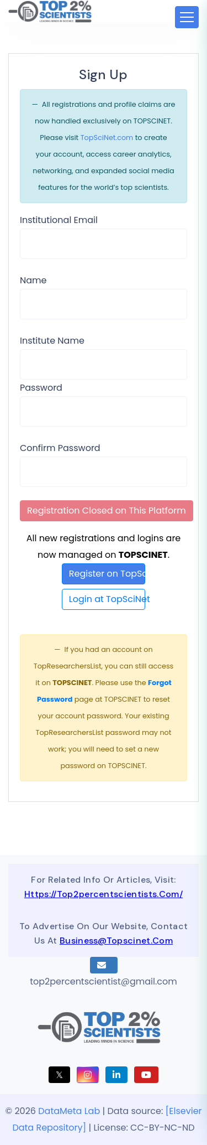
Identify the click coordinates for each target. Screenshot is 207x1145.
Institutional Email (59, 220)
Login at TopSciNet (107, 599)
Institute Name (52, 340)
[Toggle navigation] (187, 17)
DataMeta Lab (69, 1111)
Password (41, 387)
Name (33, 280)
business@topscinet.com (116, 940)
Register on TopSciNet (107, 573)
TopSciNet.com (107, 137)
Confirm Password (60, 448)
